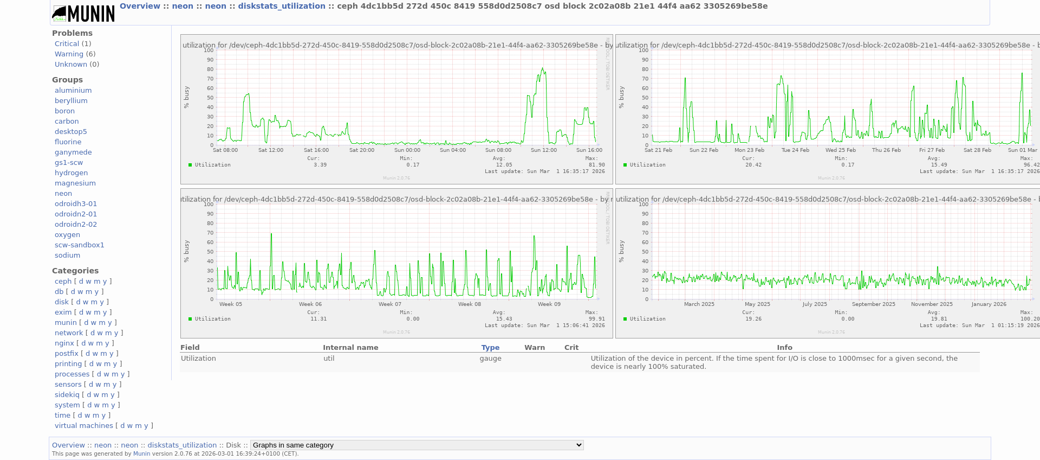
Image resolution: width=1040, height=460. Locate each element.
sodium (67, 255)
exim (63, 312)
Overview (141, 6)
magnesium (75, 183)
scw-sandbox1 (80, 245)
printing (68, 364)
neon (184, 6)
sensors (68, 384)
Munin (142, 453)
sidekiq (67, 395)
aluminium (73, 90)
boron (65, 111)
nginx (64, 343)
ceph (63, 281)
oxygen (67, 235)
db (59, 292)
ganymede (73, 152)
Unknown (71, 64)
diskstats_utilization (283, 6)
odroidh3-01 (76, 204)
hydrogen (71, 173)
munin (66, 322)
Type (491, 347)
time (62, 415)
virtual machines (84, 425)
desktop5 (71, 131)
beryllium (71, 101)
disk (62, 302)
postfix (67, 353)
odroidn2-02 (76, 224)
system (67, 405)
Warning (69, 54)
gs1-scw (69, 162)
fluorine (68, 142)
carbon (67, 121)
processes (72, 374)
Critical (67, 44)
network (69, 333)
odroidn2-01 (76, 214)
